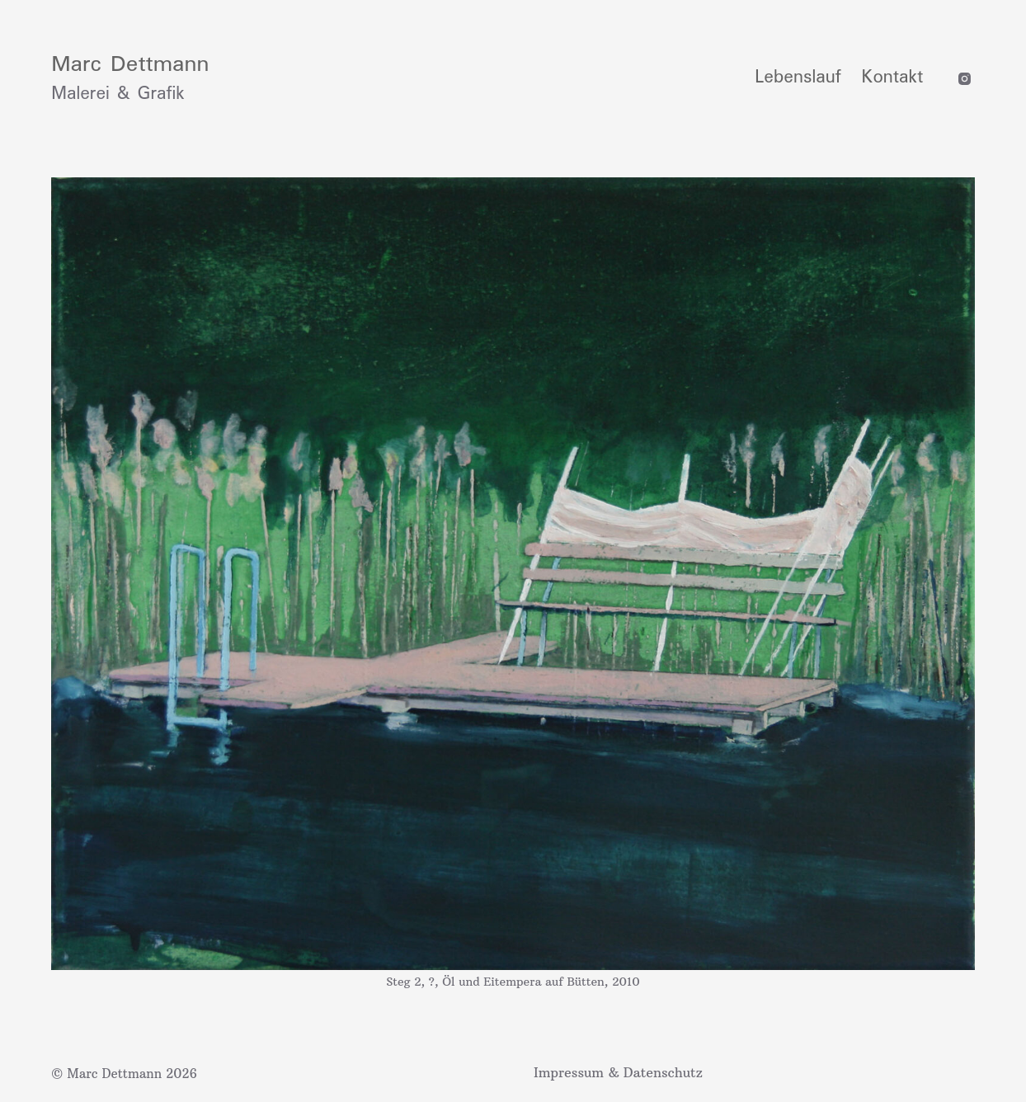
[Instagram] (964, 79)
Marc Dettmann (130, 64)
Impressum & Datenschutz (618, 1072)
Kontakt (893, 77)
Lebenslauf (797, 77)
